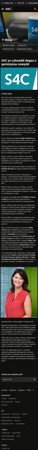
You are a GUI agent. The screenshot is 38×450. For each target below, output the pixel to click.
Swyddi (24, 414)
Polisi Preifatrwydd (7, 436)
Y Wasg (3, 398)
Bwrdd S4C (16, 414)
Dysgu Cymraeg (6, 420)
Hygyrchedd (16, 433)
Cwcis (18, 436)
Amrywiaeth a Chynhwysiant (10, 417)
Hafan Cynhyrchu (7, 402)
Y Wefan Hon (5, 433)
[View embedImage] (19, 78)
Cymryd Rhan (20, 424)
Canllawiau (12, 398)
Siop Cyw (17, 420)
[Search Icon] (35, 8)
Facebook (21, 390)
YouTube (4, 390)
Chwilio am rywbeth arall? (12, 374)
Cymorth (4, 405)
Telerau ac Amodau (7, 439)
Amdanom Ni (5, 414)
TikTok (29, 390)
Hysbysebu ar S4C (7, 424)
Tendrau (17, 402)
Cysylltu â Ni (5, 448)
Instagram (12, 390)
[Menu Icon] (2, 9)
